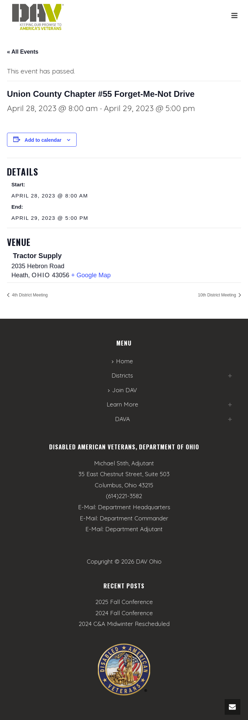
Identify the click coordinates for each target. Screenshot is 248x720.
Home (122, 361)
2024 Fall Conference (124, 613)
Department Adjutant (134, 529)
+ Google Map (91, 275)
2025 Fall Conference (124, 602)
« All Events (22, 52)
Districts (122, 375)
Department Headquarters (134, 507)
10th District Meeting (217, 295)
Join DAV (122, 390)
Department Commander (134, 518)
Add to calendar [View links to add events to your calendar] (43, 140)
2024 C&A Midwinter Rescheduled (124, 624)
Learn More (122, 404)
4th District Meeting (29, 295)
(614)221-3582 (124, 496)
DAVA (122, 419)
